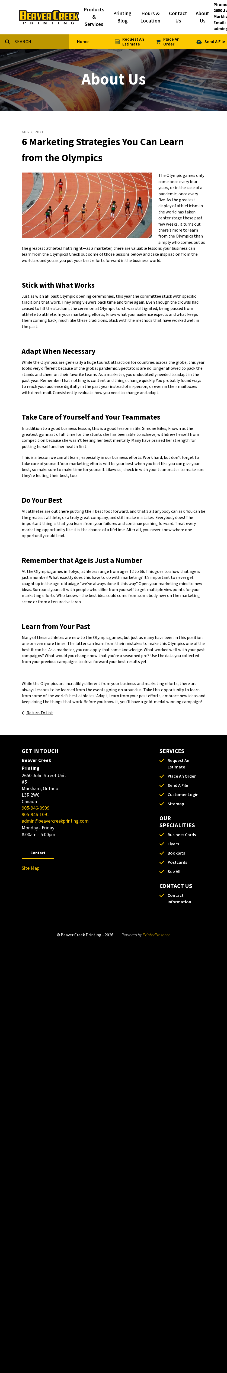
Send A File (214, 42)
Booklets (176, 853)
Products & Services (94, 17)
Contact (38, 853)
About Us (202, 17)
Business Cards (182, 835)
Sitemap (176, 804)
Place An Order (171, 41)
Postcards (177, 862)
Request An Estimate (133, 41)
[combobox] (42, 41)
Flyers (173, 844)
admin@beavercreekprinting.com (55, 821)
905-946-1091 (35, 814)
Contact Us (178, 17)
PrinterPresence (157, 935)
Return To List (39, 713)
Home (83, 42)
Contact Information (179, 898)
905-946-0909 (35, 808)
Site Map (30, 868)
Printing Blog (122, 17)
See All (174, 872)
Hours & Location (150, 17)
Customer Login (183, 795)
